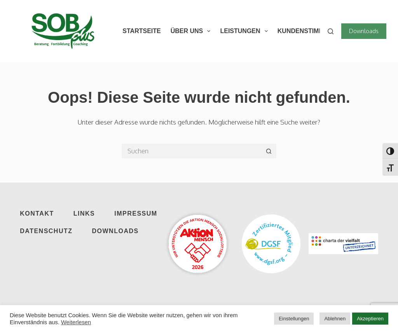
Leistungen (245, 31)
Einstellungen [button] (294, 318)
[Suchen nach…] (191, 151)
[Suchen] (330, 31)
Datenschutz (46, 231)
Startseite (141, 31)
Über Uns (192, 31)
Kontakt (37, 213)
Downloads (364, 31)
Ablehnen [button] (335, 318)
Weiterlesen (76, 322)
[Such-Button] (269, 151)
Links (84, 213)
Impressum (135, 213)
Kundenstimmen (305, 31)
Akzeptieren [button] (370, 318)
